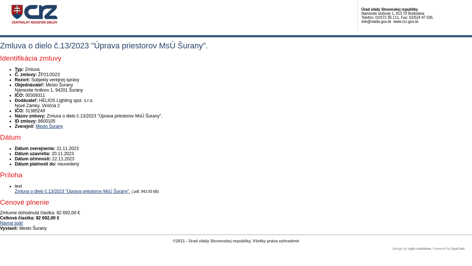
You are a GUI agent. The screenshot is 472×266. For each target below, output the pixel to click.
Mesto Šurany (49, 126)
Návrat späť (11, 223)
